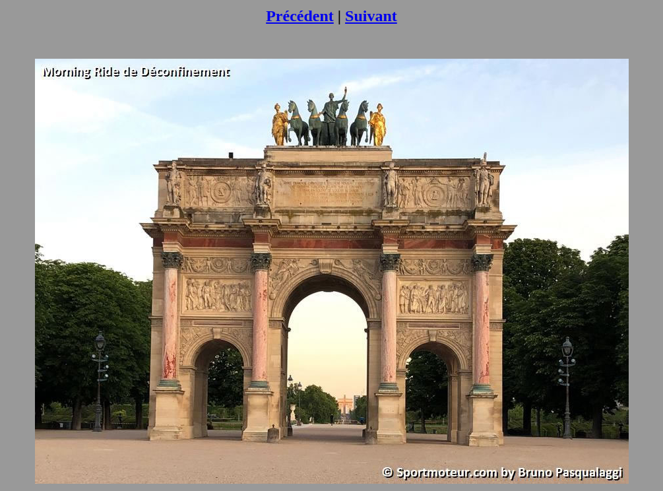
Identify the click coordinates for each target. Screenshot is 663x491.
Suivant (371, 15)
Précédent (300, 15)
